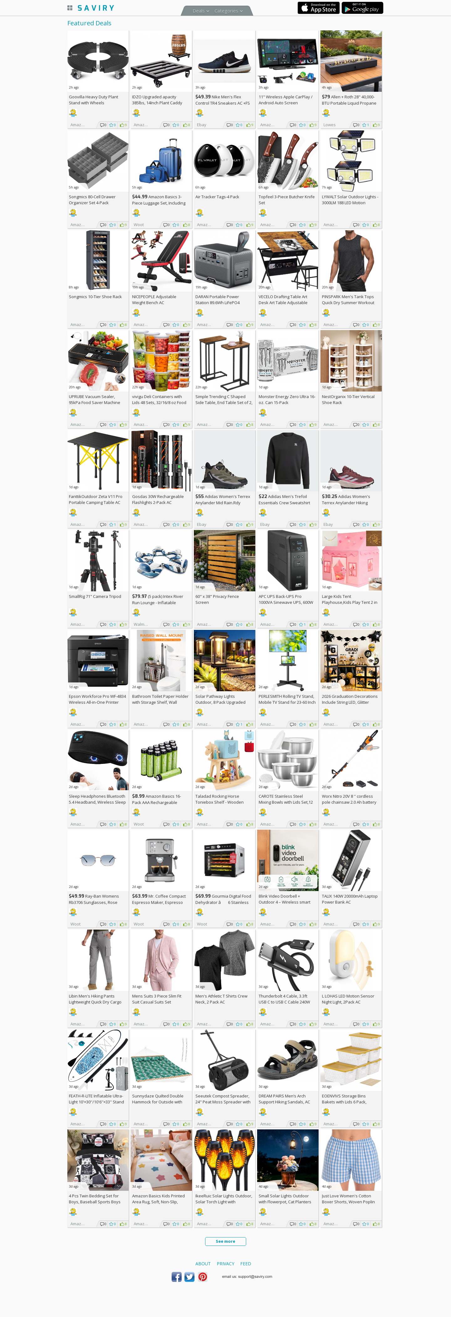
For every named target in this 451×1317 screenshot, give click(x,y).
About (203, 1264)
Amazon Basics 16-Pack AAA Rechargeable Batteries (156, 802)
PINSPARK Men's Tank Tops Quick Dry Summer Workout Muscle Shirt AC (348, 302)
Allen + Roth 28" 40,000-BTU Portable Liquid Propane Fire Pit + (349, 103)
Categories (226, 11)
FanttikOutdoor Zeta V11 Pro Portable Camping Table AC (95, 499)
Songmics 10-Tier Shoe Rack (95, 296)
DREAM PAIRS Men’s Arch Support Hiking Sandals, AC (284, 1099)
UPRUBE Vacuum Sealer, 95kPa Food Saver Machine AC (94, 402)
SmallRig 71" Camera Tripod (95, 596)
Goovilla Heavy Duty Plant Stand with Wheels (93, 100)
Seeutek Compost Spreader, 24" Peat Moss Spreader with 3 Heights (223, 1102)
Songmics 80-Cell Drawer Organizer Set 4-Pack (92, 199)
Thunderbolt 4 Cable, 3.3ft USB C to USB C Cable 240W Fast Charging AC (284, 1002)
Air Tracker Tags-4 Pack (217, 197)
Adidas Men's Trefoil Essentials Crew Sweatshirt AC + (284, 502)
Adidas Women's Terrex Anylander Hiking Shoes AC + (346, 502)
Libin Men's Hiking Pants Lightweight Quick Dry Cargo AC (95, 1002)
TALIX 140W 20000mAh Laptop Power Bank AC (350, 899)
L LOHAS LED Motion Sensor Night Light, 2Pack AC (348, 999)
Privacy (225, 1264)
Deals (199, 11)
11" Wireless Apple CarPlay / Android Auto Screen (286, 100)
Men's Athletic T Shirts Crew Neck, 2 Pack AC (221, 999)
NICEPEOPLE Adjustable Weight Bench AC (154, 299)
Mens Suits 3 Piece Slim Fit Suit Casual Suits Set (156, 999)
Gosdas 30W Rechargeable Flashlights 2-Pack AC (158, 499)
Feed (245, 1264)
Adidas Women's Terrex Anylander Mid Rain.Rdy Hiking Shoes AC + (222, 502)
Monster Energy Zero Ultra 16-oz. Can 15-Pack (287, 399)
